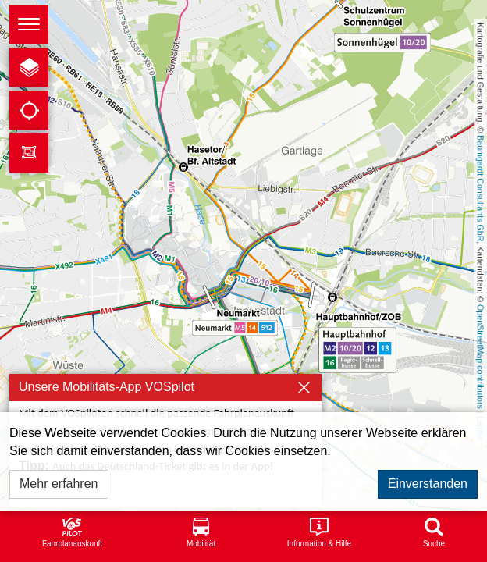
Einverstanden (427, 483)
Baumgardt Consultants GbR (480, 188)
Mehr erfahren (59, 483)
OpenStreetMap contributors (480, 356)
